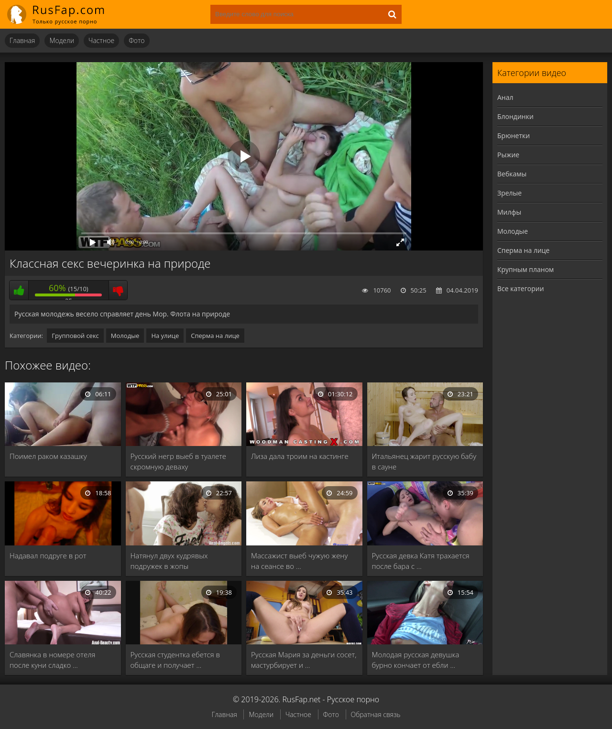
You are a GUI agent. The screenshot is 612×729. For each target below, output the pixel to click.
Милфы (509, 212)
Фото (136, 40)
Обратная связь (376, 714)
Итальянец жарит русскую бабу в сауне (424, 461)
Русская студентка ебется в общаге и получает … (175, 660)
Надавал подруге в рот (48, 555)
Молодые (125, 335)
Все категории (520, 288)
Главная (22, 40)
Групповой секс (75, 335)
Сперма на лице (215, 335)
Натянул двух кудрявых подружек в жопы (169, 561)
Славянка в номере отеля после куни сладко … (52, 660)
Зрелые (509, 192)
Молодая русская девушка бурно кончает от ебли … (415, 660)
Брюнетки (513, 135)
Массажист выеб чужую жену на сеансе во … (299, 561)
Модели (61, 40)
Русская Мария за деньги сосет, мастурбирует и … (303, 660)
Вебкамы (511, 173)
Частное (101, 40)
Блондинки (515, 116)
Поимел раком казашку (48, 456)
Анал (505, 97)
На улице (165, 335)
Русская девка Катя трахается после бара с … (421, 561)
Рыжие (508, 154)
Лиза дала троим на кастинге (300, 456)
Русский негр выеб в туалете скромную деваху (179, 461)
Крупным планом (525, 269)
